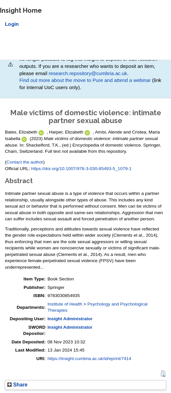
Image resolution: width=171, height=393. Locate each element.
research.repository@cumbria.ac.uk (88, 73)
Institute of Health (64, 304)
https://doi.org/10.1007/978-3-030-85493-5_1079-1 (81, 168)
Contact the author (25, 162)
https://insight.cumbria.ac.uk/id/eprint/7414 (89, 358)
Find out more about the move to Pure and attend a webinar (85, 80)
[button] (163, 373)
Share (17, 384)
